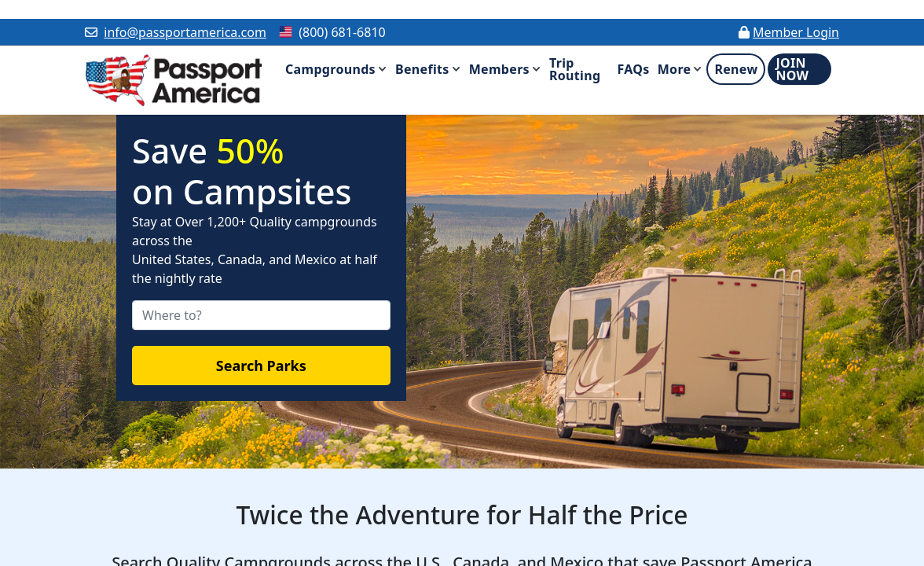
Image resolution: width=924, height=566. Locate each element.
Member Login (796, 32)
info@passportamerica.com (185, 32)
